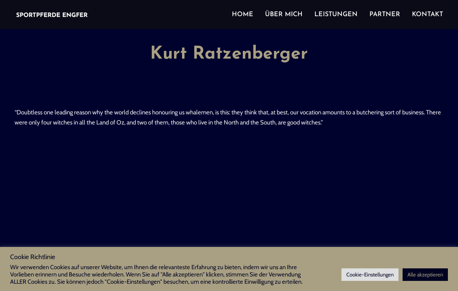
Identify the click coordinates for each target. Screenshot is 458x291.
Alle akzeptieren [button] (425, 274)
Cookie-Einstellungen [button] (370, 274)
